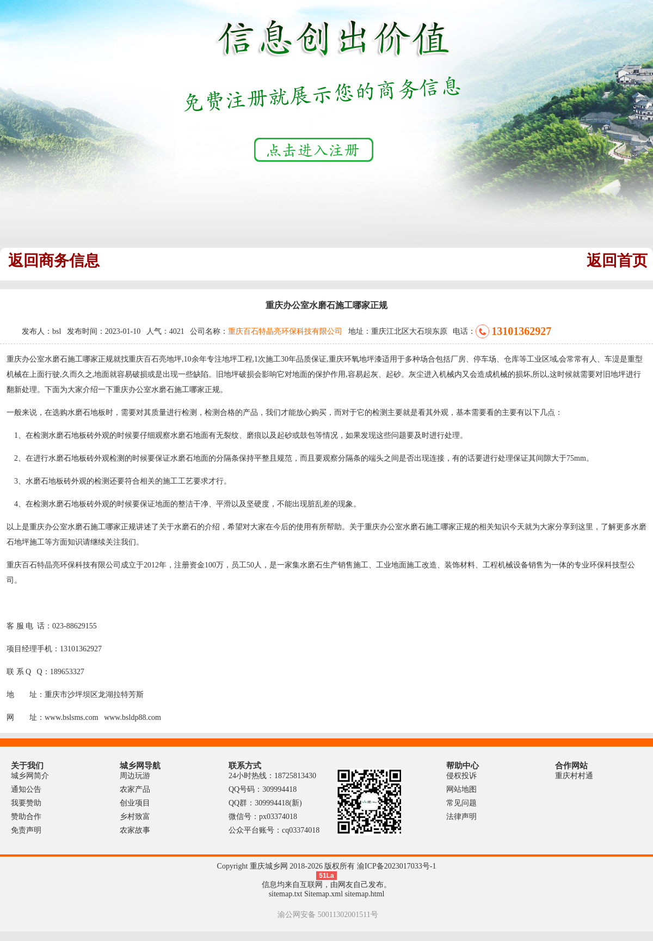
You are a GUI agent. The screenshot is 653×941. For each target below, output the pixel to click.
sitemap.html (365, 894)
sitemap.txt (286, 894)
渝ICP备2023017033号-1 (396, 866)
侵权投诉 (461, 776)
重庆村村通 (574, 776)
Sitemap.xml (323, 894)
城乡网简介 (30, 776)
